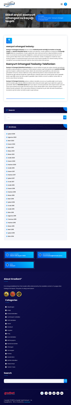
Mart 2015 (11, 229)
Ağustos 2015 (12, 216)
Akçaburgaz (10, 307)
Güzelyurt (10, 327)
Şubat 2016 (11, 202)
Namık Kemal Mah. (12, 343)
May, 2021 (9, 40)
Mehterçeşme (11, 340)
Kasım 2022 (11, 144)
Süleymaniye (11, 363)
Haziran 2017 (12, 175)
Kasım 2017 (11, 171)
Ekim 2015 (11, 212)
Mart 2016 (11, 199)
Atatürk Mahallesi (12, 313)
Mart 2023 (11, 140)
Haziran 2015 (12, 222)
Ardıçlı (9, 310)
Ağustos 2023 (12, 137)
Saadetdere (10, 357)
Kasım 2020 (11, 161)
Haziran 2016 (12, 192)
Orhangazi (10, 347)
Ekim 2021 (11, 147)
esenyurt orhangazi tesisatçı (20, 46)
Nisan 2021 (11, 154)
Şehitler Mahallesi (12, 360)
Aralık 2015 (11, 209)
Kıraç (8, 333)
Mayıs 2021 (11, 151)
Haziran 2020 (12, 164)
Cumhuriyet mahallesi (13, 317)
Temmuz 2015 (12, 219)
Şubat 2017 (11, 178)
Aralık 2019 (11, 168)
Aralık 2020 (11, 158)
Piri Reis (9, 353)
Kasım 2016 (11, 188)
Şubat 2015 (11, 233)
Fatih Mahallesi (11, 320)
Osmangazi (10, 350)
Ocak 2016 (11, 205)
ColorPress (27, 402)
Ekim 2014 (11, 236)
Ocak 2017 (11, 181)
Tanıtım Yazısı (11, 367)
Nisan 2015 (11, 226)
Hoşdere (9, 330)
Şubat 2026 (11, 134)
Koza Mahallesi (11, 337)
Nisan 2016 (11, 195)
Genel (9, 323)
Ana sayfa (41, 16)
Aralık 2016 (11, 185)
